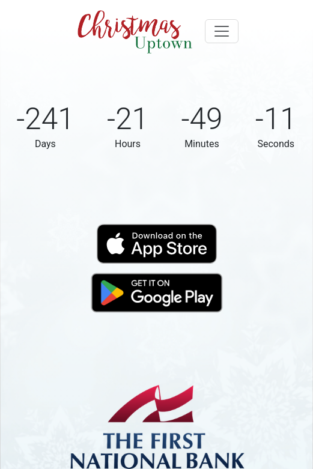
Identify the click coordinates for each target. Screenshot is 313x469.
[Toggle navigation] (222, 31)
